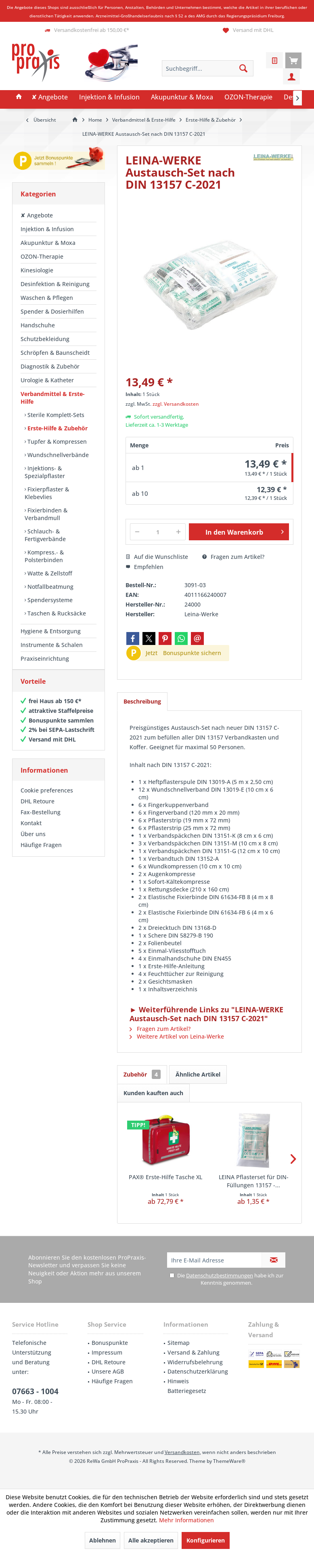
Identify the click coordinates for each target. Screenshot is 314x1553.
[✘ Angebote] (49, 97)
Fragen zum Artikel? (233, 557)
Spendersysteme (49, 600)
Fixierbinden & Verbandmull (46, 514)
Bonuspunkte (110, 1342)
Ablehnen (102, 1540)
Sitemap (178, 1342)
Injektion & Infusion (47, 229)
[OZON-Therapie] (248, 97)
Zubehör (142, 1074)
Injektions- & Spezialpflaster (45, 472)
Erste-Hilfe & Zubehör (57, 428)
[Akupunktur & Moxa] (182, 97)
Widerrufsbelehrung (195, 1362)
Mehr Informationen (186, 1520)
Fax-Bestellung (41, 820)
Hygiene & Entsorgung (51, 631)
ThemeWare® (229, 1461)
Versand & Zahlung (193, 1352)
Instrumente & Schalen (52, 645)
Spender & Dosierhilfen (52, 311)
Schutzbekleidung (45, 339)
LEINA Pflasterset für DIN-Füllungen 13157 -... (254, 1181)
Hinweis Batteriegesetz (186, 1386)
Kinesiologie (37, 270)
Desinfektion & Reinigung (55, 284)
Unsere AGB (108, 1371)
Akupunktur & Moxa (48, 243)
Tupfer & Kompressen (56, 441)
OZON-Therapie (42, 256)
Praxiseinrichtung (45, 658)
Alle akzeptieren (151, 1540)
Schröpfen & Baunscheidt (55, 352)
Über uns (33, 842)
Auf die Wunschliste (157, 557)
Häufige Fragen (41, 853)
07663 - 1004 (35, 1391)
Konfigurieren (205, 1540)
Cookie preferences (47, 798)
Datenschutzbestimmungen (219, 1275)
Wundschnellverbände (57, 455)
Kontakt (31, 831)
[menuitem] (293, 60)
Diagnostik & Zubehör (50, 366)
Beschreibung (142, 701)
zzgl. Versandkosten (176, 403)
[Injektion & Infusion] (109, 97)
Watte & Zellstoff (49, 573)
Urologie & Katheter (47, 380)
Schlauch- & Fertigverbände (45, 535)
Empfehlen (144, 567)
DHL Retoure (37, 809)
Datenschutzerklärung (197, 1371)
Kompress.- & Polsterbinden (44, 556)
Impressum (107, 1352)
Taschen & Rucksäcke (56, 613)
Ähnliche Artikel (198, 1074)
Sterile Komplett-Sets (55, 415)
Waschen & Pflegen (47, 297)
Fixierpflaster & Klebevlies (47, 493)
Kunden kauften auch (153, 1093)
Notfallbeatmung (49, 586)
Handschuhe (38, 325)
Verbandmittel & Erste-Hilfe (53, 397)
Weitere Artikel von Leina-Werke (177, 1036)
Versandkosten (182, 1452)
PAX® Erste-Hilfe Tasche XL (165, 1177)
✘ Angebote (37, 215)
